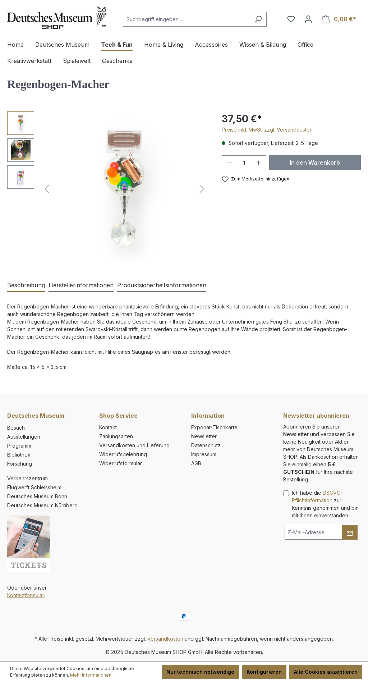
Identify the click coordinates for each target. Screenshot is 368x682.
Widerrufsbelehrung (123, 454)
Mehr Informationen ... (93, 675)
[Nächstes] (202, 189)
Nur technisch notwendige (200, 672)
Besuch (16, 428)
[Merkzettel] (291, 19)
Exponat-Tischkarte (214, 427)
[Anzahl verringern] (229, 162)
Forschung (19, 464)
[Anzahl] (244, 162)
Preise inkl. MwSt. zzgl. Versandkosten (267, 130)
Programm (19, 446)
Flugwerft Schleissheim (34, 487)
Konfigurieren (264, 672)
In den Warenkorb (315, 162)
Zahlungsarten (116, 436)
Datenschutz (206, 445)
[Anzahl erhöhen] (258, 162)
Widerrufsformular (120, 463)
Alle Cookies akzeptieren (326, 672)
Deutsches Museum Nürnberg (42, 505)
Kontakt (108, 427)
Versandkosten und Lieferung (134, 445)
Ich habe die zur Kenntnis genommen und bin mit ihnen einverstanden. (325, 504)
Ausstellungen (23, 437)
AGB (196, 463)
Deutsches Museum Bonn (37, 496)
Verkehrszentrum (27, 478)
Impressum (203, 454)
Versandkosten (165, 639)
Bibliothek (19, 455)
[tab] (26, 285)
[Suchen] (258, 19)
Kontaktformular (25, 595)
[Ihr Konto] (308, 19)
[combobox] (186, 19)
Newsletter (204, 436)
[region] (107, 188)
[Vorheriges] (46, 189)
